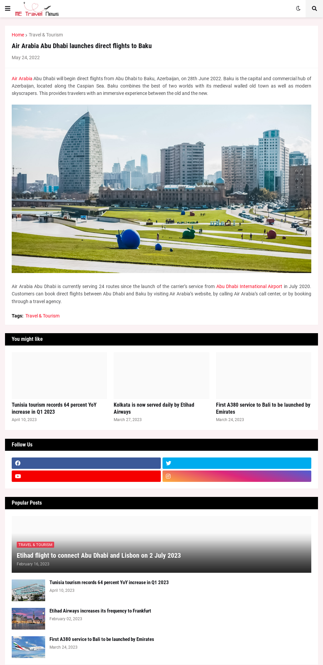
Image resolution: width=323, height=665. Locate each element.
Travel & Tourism (46, 34)
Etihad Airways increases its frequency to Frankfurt (100, 611)
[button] (7, 8)
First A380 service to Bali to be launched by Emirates (263, 408)
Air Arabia (22, 78)
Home (18, 34)
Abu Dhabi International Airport (249, 286)
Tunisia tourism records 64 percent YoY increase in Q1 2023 (54, 408)
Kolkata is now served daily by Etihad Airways (154, 408)
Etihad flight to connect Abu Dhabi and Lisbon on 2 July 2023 (99, 555)
